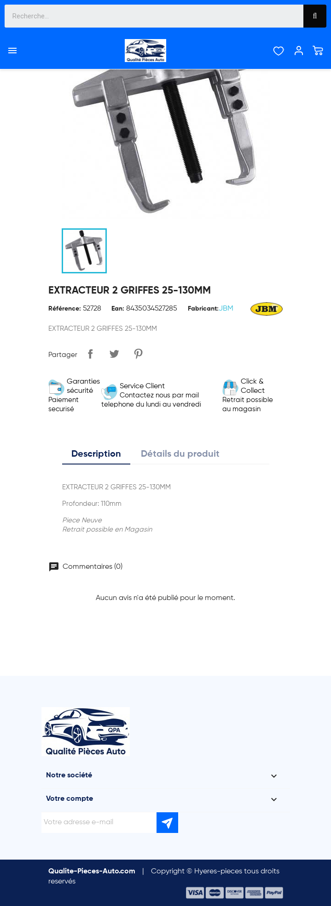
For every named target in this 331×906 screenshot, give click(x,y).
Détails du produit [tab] (180, 454)
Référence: (64, 309)
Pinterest (138, 354)
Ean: (117, 309)
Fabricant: (203, 309)
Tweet (114, 354)
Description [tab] (96, 454)
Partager (90, 354)
